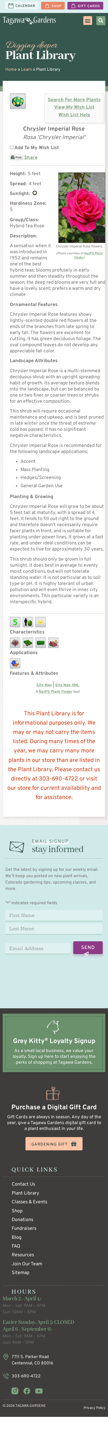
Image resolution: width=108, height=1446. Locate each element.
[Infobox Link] (54, 1048)
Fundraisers (24, 1229)
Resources (23, 1255)
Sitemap (20, 1273)
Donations (22, 1220)
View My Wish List (74, 107)
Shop (17, 1211)
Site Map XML (67, 685)
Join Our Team (27, 1264)
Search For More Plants (74, 100)
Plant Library (25, 1193)
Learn (26, 69)
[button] (87, 20)
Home (11, 69)
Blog (16, 1238)
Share (30, 158)
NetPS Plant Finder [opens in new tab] (55, 692)
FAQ (16, 1246)
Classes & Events (29, 1202)
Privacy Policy (94, 1408)
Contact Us (23, 1184)
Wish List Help (74, 115)
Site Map (44, 685)
